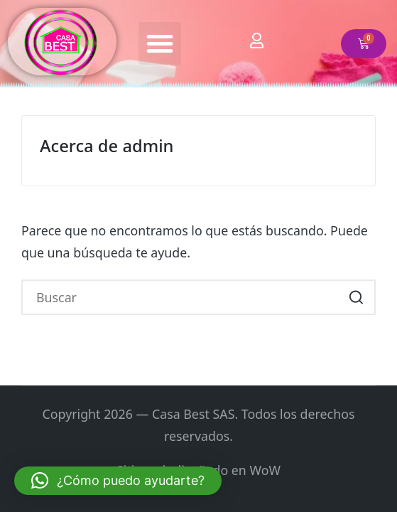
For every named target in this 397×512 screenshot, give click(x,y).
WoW (265, 470)
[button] (159, 43)
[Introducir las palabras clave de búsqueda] (198, 296)
